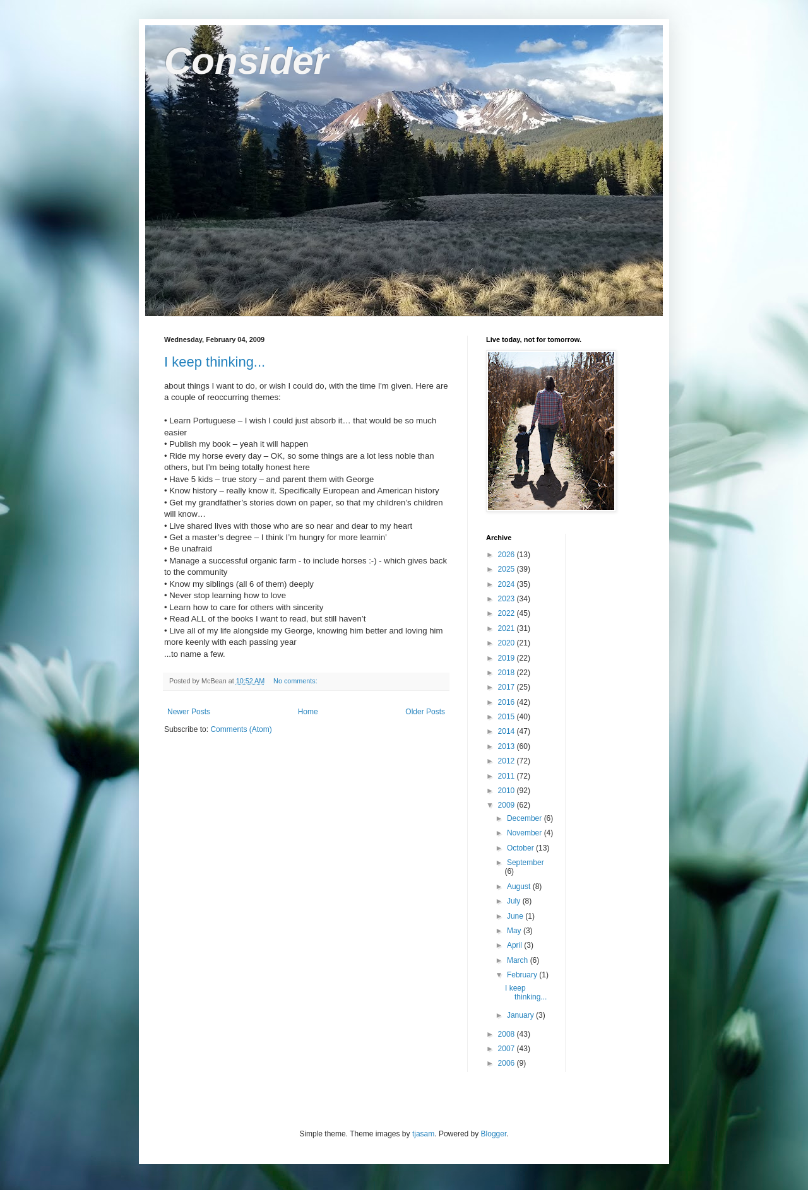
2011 (507, 776)
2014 (507, 731)
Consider (246, 61)
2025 (507, 569)
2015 (507, 716)
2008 (507, 1034)
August (520, 886)
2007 (507, 1048)
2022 (507, 613)
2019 (507, 658)
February (523, 974)
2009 (507, 805)
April (515, 945)
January (521, 1015)
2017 (507, 687)
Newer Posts (188, 711)
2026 (507, 554)
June (516, 916)
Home (308, 711)
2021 (507, 628)
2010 (507, 790)
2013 (507, 746)
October (521, 848)
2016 (507, 702)
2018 (507, 672)
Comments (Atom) (240, 729)
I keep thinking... (214, 362)
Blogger (494, 1133)
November (525, 832)
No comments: (296, 681)
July (515, 901)
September (525, 862)
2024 (507, 584)
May (515, 930)
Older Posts (425, 711)
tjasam (423, 1133)
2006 (507, 1063)
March (518, 960)
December (525, 818)
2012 (507, 761)
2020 (507, 643)
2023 (507, 598)
